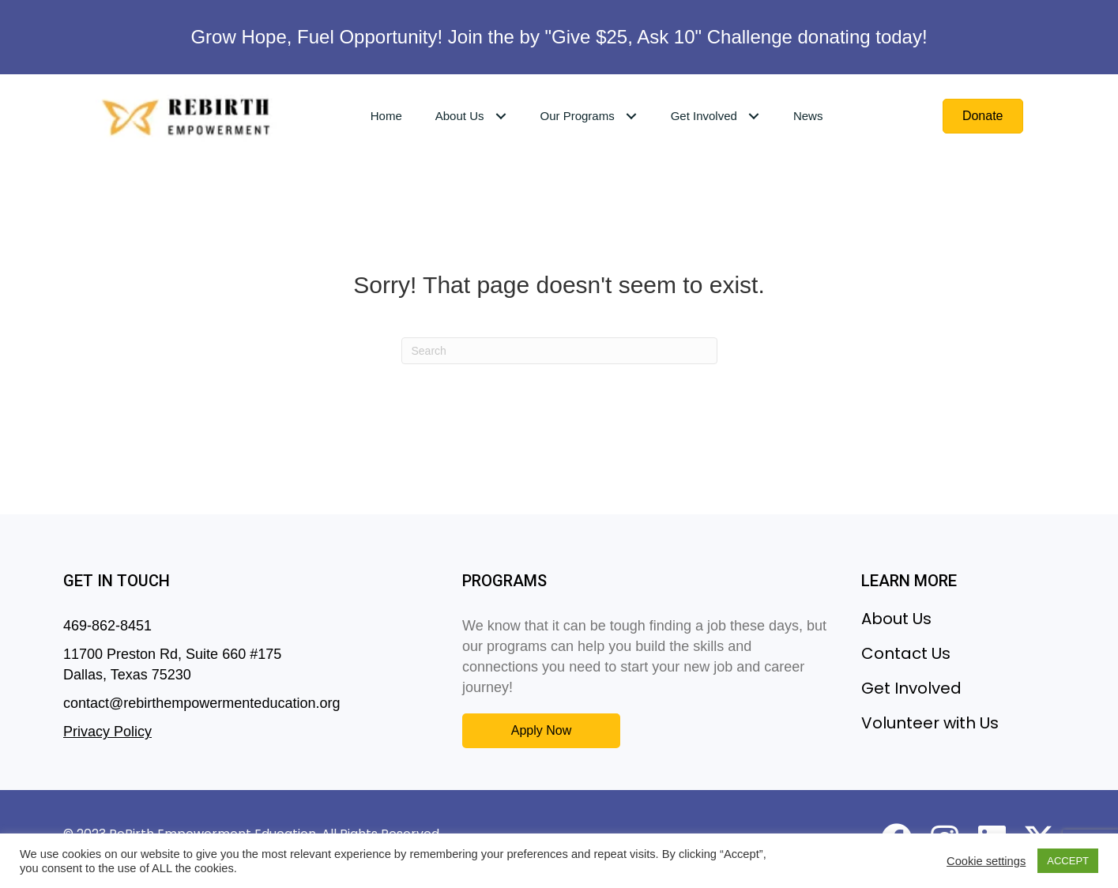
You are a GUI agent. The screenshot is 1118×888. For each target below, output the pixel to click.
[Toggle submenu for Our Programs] (631, 115)
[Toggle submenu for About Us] (500, 115)
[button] (541, 730)
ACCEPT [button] (1068, 861)
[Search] (559, 350)
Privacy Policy (107, 731)
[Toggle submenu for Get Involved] (754, 115)
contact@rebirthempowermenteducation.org (201, 703)
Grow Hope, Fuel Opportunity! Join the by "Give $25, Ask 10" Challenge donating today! (558, 36)
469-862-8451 (107, 626)
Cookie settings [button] (986, 861)
